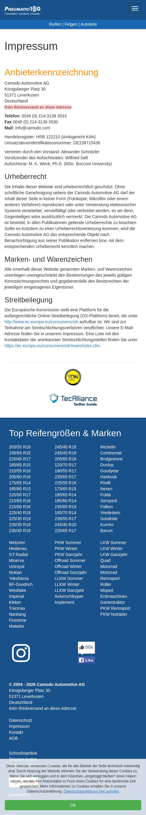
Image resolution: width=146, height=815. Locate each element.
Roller (105, 584)
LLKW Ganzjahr (69, 590)
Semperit (108, 500)
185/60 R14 (65, 500)
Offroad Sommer (70, 560)
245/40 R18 (65, 447)
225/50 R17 (20, 494)
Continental (110, 453)
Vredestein (110, 512)
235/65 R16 (65, 506)
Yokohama (19, 578)
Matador (16, 626)
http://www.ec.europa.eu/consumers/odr (41, 321)
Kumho (106, 524)
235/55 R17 (65, 518)
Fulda (105, 494)
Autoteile (88, 24)
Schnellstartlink (23, 753)
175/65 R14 (20, 482)
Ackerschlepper (69, 596)
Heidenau (18, 548)
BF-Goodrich (21, 584)
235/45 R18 (20, 530)
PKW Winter (66, 548)
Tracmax (17, 608)
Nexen (106, 488)
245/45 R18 (65, 453)
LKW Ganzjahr (113, 554)
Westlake (17, 590)
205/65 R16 (65, 458)
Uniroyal (16, 566)
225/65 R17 (65, 530)
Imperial (16, 596)
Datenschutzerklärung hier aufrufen (91, 791)
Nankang (17, 614)
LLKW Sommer (69, 578)
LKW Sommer (113, 542)
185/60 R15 (20, 488)
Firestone (17, 620)
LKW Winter (111, 548)
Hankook (108, 476)
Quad (105, 560)
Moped (106, 590)
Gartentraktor (112, 602)
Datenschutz (20, 720)
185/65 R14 (65, 494)
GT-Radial (18, 554)
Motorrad (108, 566)
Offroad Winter (68, 566)
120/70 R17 (65, 464)
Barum (106, 530)
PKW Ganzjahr (69, 554)
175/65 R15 (65, 488)
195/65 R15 (20, 453)
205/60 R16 (20, 476)
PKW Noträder (113, 614)
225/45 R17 (20, 458)
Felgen (71, 24)
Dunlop (106, 464)
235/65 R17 (65, 476)
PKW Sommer (68, 542)
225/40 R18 (20, 512)
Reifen (55, 24)
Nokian (15, 572)
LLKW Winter (67, 584)
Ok (73, 805)
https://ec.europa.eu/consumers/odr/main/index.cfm (52, 345)
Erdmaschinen (113, 596)
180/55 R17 (65, 470)
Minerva (16, 560)
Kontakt (16, 732)
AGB (13, 738)
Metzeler (17, 542)
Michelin (107, 447)
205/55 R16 (20, 447)
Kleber (15, 602)
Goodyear (109, 470)
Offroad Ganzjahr (71, 572)
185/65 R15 (20, 464)
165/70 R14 (65, 512)
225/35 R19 (20, 518)
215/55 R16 (20, 470)
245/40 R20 (65, 524)
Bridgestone (111, 458)
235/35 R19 (20, 524)
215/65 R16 (20, 500)
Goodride (109, 518)
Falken (106, 506)
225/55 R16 (65, 482)
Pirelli (105, 482)
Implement (64, 602)
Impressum (19, 726)
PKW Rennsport (115, 608)
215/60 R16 (20, 506)
